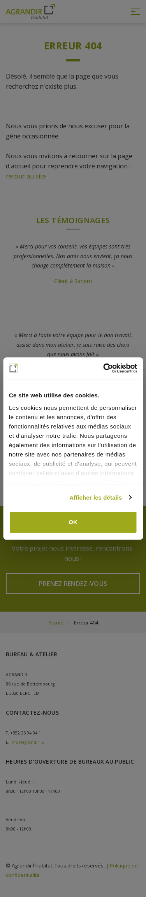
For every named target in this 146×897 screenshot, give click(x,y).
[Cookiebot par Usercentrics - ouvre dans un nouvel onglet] (104, 368)
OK (73, 522)
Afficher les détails (95, 497)
